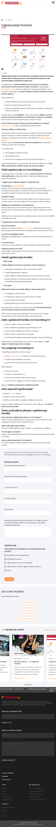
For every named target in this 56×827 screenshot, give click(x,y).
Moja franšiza (6, 797)
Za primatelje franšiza (35, 791)
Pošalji (9, 579)
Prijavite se (6, 723)
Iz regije (4, 788)
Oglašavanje (6, 780)
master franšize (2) (28, 619)
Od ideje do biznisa (7, 800)
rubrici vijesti (27, 228)
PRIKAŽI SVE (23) (28, 602)
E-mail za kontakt (11, 487)
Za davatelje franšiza (35, 794)
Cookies (21, 823)
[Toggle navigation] (53, 2)
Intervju (4, 794)
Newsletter (5, 810)
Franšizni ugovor (34, 797)
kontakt (12, 393)
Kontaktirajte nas (7, 126)
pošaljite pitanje (8, 760)
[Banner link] (28, 12)
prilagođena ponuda (12, 559)
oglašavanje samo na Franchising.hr (18, 563)
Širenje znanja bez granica (38, 689)
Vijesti (4, 785)
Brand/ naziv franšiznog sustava (15, 476)
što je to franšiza (15, 356)
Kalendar (5, 776)
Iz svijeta (4, 791)
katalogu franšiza (18, 186)
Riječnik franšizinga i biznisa (37, 800)
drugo (7, 570)
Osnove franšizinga (34, 788)
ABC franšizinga (34, 785)
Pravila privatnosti (31, 823)
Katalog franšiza (7, 773)
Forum (4, 813)
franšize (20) (28, 608)
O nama (8, 20)
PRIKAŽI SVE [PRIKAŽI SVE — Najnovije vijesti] (49, 630)
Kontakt (4, 816)
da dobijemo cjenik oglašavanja (16, 555)
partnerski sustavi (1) (28, 613)
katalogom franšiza (8, 89)
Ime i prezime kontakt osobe (15, 466)
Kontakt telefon (10, 498)
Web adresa (8, 509)
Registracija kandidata (8, 807)
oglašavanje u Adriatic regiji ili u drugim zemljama (22, 567)
